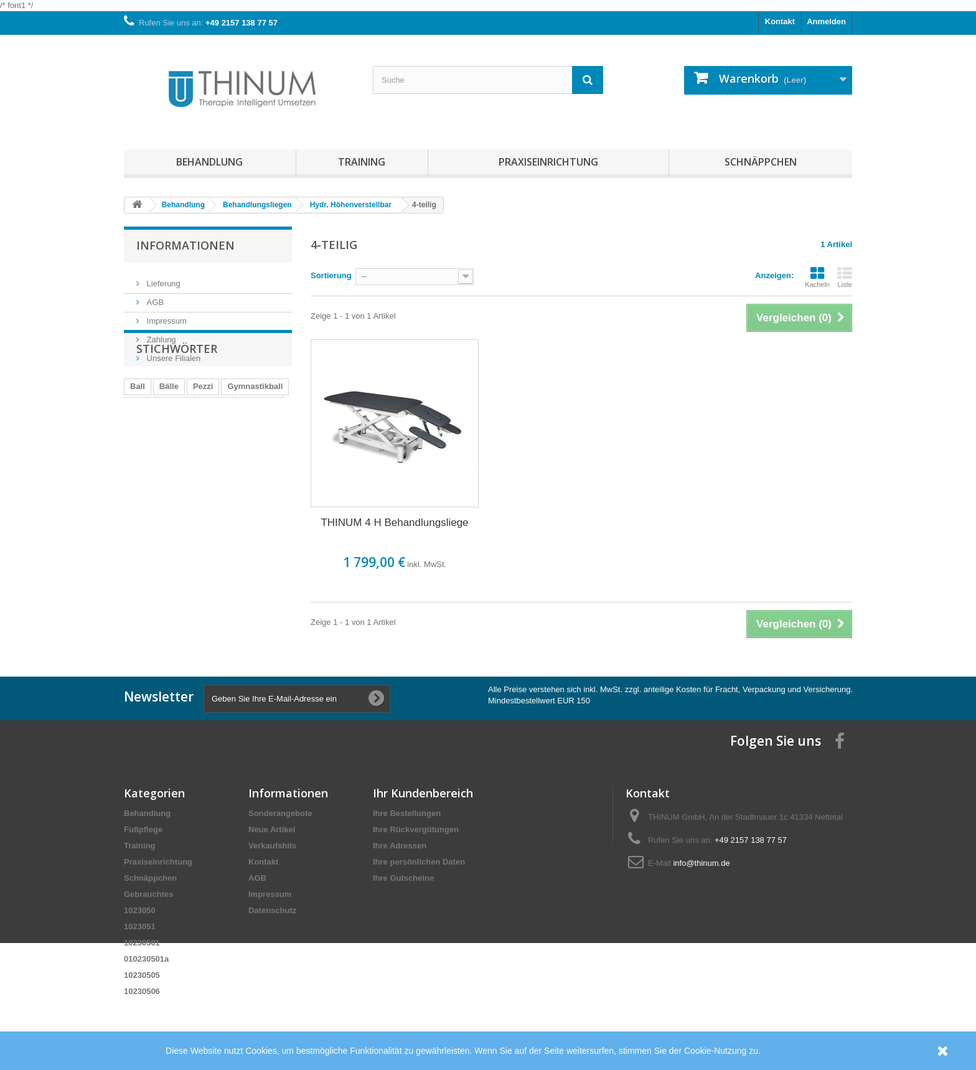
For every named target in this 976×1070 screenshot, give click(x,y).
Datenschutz (272, 910)
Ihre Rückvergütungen (416, 829)
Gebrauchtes (148, 894)
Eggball (240, 475)
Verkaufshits (272, 845)
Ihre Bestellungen (407, 813)
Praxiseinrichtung (548, 162)
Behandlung (209, 162)
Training (361, 162)
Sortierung (331, 275)
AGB (154, 297)
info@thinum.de (701, 863)
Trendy (217, 456)
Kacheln (817, 277)
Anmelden (826, 21)
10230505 (142, 975)
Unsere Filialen (172, 353)
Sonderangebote (280, 813)
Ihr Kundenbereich (423, 793)
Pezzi (203, 438)
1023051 (140, 926)
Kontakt (780, 21)
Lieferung (162, 278)
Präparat (195, 475)
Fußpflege (143, 829)
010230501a (146, 959)
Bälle (169, 438)
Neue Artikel (271, 829)
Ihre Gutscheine (403, 878)
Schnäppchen (761, 162)
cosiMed (261, 456)
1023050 (140, 910)
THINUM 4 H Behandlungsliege (394, 522)
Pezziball (147, 475)
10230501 (142, 942)
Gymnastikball (255, 438)
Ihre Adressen (399, 845)
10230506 (142, 991)
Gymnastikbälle (160, 456)
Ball (137, 438)
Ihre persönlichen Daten (419, 861)
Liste (844, 277)
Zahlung (160, 334)
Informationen (185, 245)
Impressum (165, 316)
